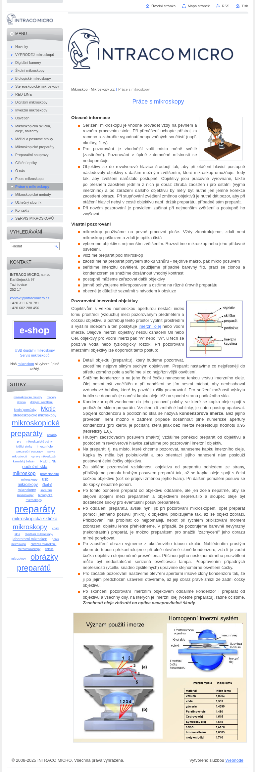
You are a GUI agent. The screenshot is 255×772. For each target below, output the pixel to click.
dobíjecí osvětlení (41, 402)
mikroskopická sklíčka (35, 518)
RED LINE (48, 461)
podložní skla (34, 466)
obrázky (52, 435)
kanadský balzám (24, 461)
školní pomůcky (25, 409)
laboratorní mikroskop (30, 539)
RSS (225, 6)
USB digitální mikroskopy (35, 350)
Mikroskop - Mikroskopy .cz (93, 89)
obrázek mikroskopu (44, 544)
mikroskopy (30, 527)
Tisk (244, 6)
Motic (48, 408)
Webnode (234, 760)
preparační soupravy (30, 451)
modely (51, 397)
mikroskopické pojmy (39, 441)
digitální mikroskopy (39, 534)
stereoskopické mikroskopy (35, 415)
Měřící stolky (24, 446)
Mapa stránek (199, 6)
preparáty (34, 508)
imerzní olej (150, 326)
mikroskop (26, 364)
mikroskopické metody (28, 397)
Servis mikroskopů (35, 355)
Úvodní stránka (163, 6)
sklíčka (21, 402)
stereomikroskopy (29, 549)
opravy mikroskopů (43, 456)
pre (19, 441)
